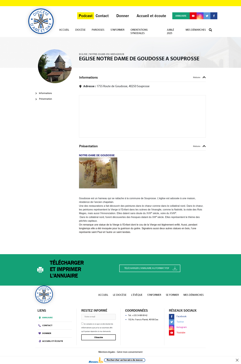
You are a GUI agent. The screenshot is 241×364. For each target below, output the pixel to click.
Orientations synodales (139, 31)
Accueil (64, 29)
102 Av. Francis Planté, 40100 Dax (143, 320)
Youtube (177, 333)
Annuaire (45, 317)
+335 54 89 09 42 (139, 315)
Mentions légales (106, 352)
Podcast (86, 16)
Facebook (177, 316)
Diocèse (80, 29)
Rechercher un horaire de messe (125, 360)
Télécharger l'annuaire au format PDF (150, 268)
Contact (45, 325)
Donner (44, 333)
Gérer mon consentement (130, 352)
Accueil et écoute (50, 341)
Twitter (176, 322)
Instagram (178, 327)
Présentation (45, 99)
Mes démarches (196, 29)
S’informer (117, 29)
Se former (172, 295)
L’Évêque (136, 295)
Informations (45, 93)
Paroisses (98, 29)
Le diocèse (119, 295)
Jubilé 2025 (170, 31)
